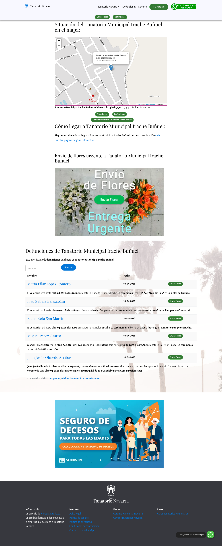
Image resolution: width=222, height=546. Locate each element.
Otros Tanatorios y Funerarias (172, 513)
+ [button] (59, 41)
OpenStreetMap (151, 104)
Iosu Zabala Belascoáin (46, 301)
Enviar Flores (102, 17)
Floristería (158, 7)
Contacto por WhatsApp (82, 530)
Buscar (68, 267)
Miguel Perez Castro (44, 335)
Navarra (142, 6)
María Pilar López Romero (49, 283)
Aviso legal (75, 513)
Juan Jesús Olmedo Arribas (49, 357)
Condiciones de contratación (84, 526)
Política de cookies (79, 517)
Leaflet (139, 104)
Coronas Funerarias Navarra (128, 513)
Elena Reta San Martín (45, 318)
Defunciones (129, 6)
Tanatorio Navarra (40, 6)
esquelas (55, 378)
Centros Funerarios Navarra (127, 517)
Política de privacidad (80, 522)
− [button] (59, 45)
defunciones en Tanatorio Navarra (81, 378)
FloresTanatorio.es (50, 513)
